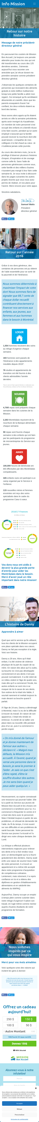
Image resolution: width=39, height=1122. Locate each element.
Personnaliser (19, 1115)
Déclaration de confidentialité (19, 1119)
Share (4, 219)
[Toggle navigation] (34, 4)
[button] (36, 1088)
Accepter (19, 1103)
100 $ (10, 1025)
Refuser (19, 1109)
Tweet (11, 219)
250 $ (10, 1019)
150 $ (28, 1019)
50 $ (29, 1025)
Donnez (19, 1043)
